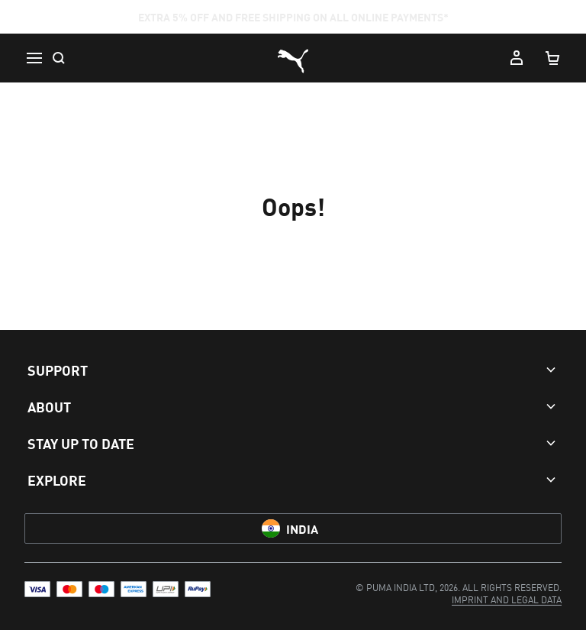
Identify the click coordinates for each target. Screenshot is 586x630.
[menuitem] (507, 599)
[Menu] (33, 58)
